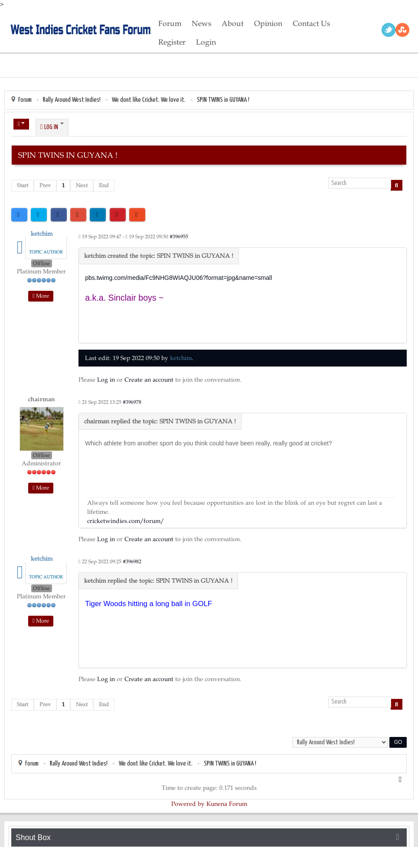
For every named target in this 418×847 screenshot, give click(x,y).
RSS (402, 30)
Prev (45, 185)
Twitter (388, 30)
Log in (106, 379)
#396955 (179, 237)
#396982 (132, 561)
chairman (41, 399)
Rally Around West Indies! (72, 100)
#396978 (132, 402)
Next (82, 185)
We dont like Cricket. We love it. (149, 100)
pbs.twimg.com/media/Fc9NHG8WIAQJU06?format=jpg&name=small (178, 277)
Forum (25, 100)
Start (22, 185)
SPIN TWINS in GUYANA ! (223, 100)
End (104, 185)
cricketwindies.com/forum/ (125, 521)
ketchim (41, 233)
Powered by (188, 804)
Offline (41, 263)
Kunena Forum (226, 804)
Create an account (148, 379)
